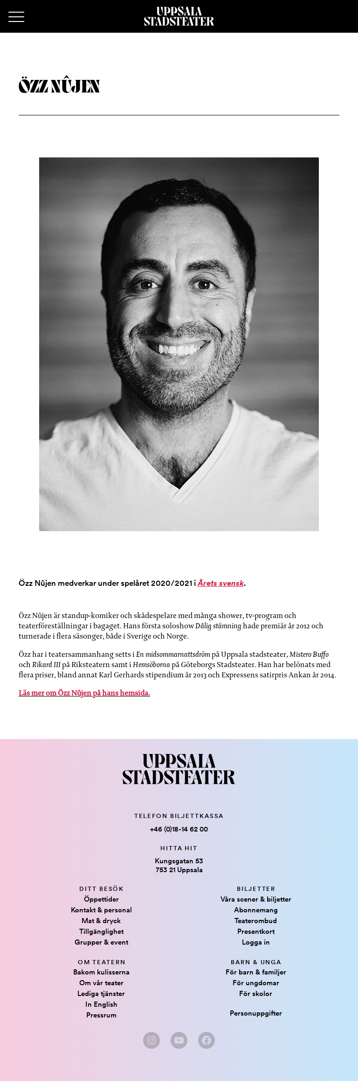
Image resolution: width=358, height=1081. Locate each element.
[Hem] (179, 16)
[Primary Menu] (16, 17)
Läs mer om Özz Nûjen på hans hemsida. (84, 693)
